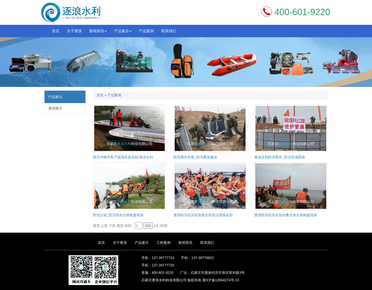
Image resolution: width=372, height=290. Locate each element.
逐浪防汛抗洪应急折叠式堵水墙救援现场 (285, 215)
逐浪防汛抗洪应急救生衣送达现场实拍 (203, 215)
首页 (55, 31)
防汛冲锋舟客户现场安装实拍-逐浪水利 (123, 157)
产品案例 (146, 31)
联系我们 (168, 31)
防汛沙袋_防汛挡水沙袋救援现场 (118, 215)
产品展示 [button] (122, 31)
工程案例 (163, 243)
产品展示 (142, 243)
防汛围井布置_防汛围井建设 (195, 157)
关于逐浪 (74, 31)
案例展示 (55, 108)
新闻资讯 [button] (98, 31)
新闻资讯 (185, 243)
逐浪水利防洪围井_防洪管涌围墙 (279, 157)
